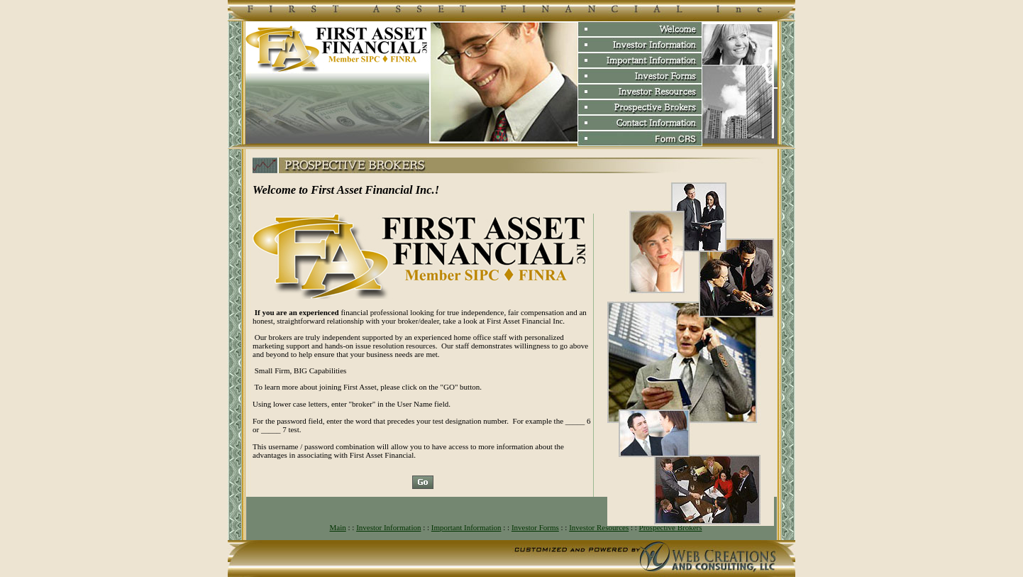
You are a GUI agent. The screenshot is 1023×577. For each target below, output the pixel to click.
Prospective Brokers (670, 527)
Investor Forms (535, 527)
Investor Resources (599, 527)
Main (338, 527)
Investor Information (388, 527)
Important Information (466, 527)
